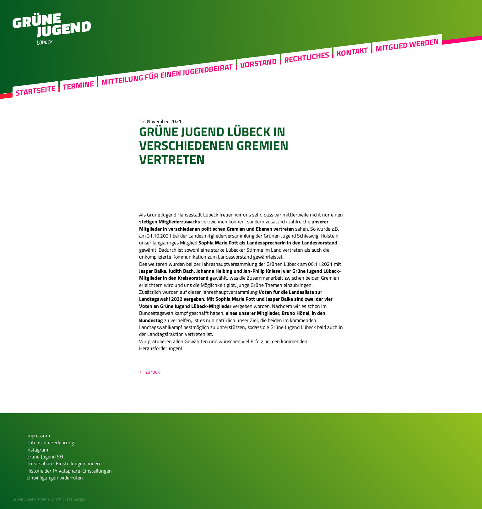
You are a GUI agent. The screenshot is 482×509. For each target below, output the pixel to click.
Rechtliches (306, 57)
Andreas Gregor (72, 499)
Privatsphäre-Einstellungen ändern (64, 463)
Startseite (35, 91)
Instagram (37, 449)
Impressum (38, 435)
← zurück (149, 371)
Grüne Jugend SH (44, 456)
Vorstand (258, 63)
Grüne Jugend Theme (31, 499)
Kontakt (352, 51)
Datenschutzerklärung (50, 442)
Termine (78, 85)
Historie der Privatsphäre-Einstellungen (69, 470)
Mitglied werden (407, 45)
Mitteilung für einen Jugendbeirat (167, 74)
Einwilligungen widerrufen (54, 477)
